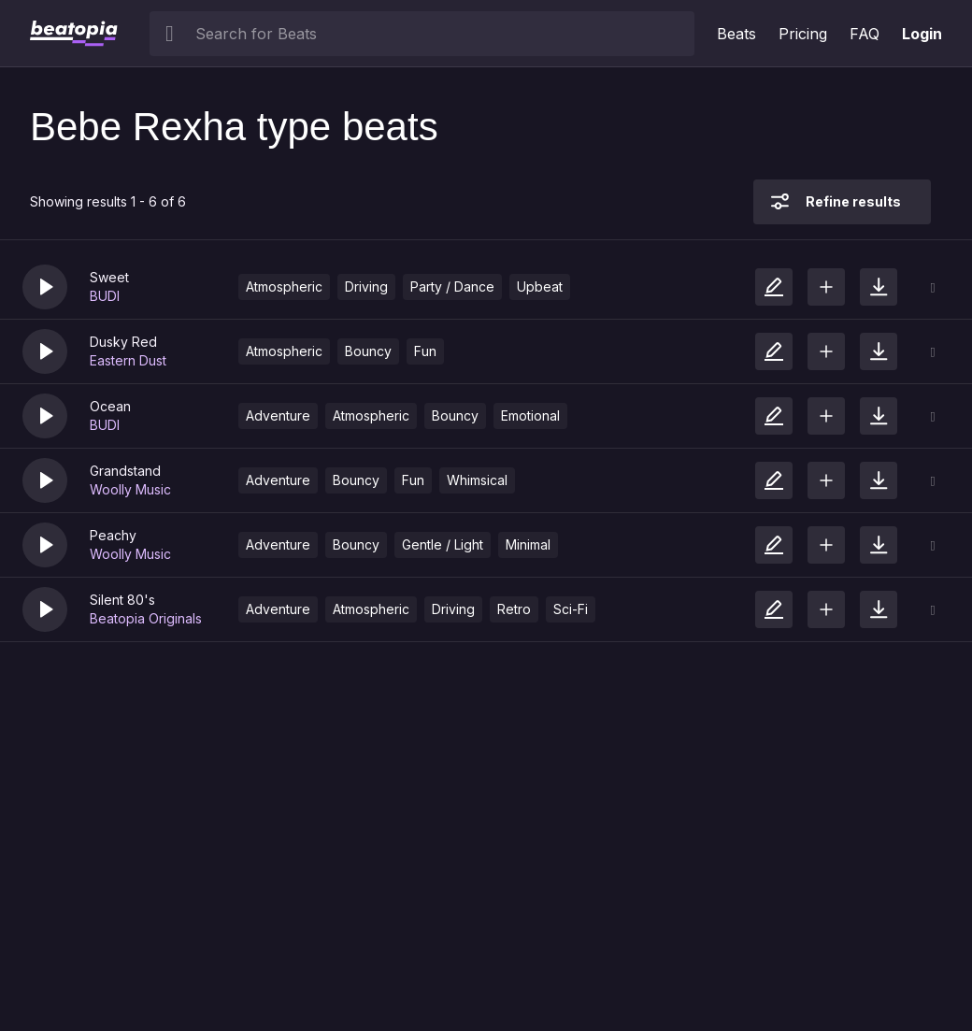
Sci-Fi (570, 609)
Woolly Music (130, 489)
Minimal (528, 544)
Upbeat (540, 286)
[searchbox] (440, 33)
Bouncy (368, 351)
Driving (366, 286)
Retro (514, 609)
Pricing (803, 33)
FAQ (864, 33)
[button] (44, 287)
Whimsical (477, 480)
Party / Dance (452, 286)
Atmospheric (284, 286)
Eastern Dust (128, 360)
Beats (736, 33)
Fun (425, 351)
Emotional (530, 415)
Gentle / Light (442, 544)
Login (922, 33)
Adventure (278, 415)
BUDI (105, 296)
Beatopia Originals (146, 618)
